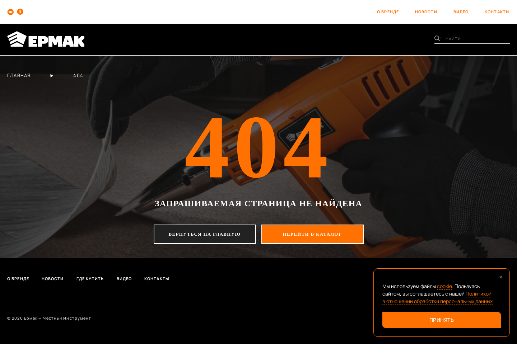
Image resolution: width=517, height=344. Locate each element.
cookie (444, 286)
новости (426, 11)
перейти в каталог (312, 234)
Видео (124, 278)
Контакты (156, 278)
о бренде (388, 11)
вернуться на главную (205, 234)
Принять (441, 319)
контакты (497, 11)
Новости (53, 278)
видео (461, 11)
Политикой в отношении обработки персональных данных (437, 297)
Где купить (90, 278)
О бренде (18, 278)
